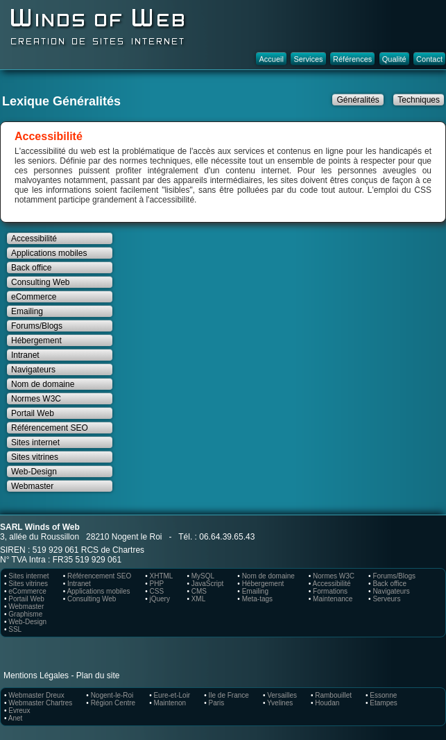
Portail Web (32, 413)
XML (198, 599)
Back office (31, 268)
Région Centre (113, 703)
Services (308, 59)
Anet (15, 718)
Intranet (25, 355)
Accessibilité (34, 238)
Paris (217, 703)
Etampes (383, 703)
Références (352, 59)
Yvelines (280, 703)
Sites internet (35, 442)
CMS (199, 591)
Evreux (19, 710)
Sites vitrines (34, 457)
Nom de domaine (42, 384)
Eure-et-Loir (171, 695)
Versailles (282, 695)
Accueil (271, 59)
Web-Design (34, 471)
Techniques (418, 100)
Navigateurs (33, 370)
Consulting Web (40, 282)
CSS (156, 591)
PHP (156, 583)
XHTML (161, 576)
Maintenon (169, 703)
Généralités (357, 100)
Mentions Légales (36, 675)
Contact (429, 59)
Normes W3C (36, 399)
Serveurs (386, 599)
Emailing (27, 311)
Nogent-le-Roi (112, 695)
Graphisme (25, 614)
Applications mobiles (49, 253)
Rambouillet (333, 695)
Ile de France (229, 695)
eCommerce (33, 297)
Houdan (327, 703)
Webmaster (32, 486)
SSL (15, 629)
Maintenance (332, 599)
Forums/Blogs (36, 326)
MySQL (202, 576)
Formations (330, 591)
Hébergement (36, 340)
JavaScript (207, 583)
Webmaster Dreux (36, 695)
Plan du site (98, 675)
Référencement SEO (49, 428)
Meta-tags (257, 599)
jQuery (159, 599)
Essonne (383, 695)
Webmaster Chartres (40, 703)
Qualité (394, 59)
